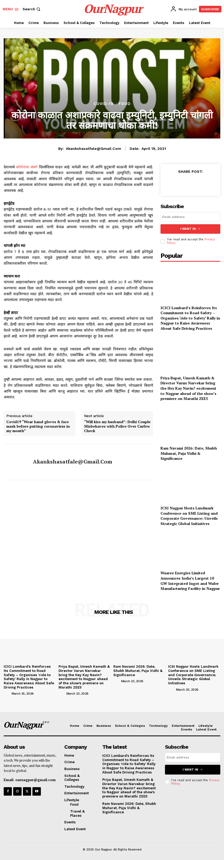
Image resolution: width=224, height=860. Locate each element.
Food (125, 104)
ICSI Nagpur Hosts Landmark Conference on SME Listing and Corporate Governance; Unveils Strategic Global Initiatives (189, 515)
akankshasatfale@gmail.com (93, 148)
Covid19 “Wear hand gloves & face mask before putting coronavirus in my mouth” (38, 426)
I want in (191, 229)
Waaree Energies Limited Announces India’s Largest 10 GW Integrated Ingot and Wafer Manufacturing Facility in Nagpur (190, 580)
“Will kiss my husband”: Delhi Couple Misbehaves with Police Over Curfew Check (117, 426)
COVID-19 (104, 104)
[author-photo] (7, 693)
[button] (32, 9)
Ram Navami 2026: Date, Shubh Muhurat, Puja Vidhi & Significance (188, 453)
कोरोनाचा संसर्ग (26, 167)
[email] (190, 217)
